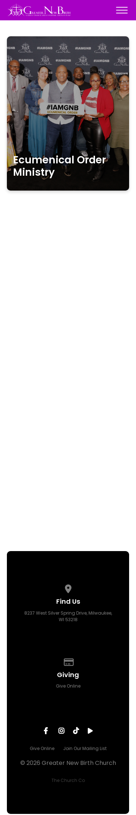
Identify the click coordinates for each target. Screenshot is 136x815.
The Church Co (68, 780)
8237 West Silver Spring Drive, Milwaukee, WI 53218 (68, 616)
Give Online (68, 686)
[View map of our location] (68, 587)
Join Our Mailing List (85, 748)
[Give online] (68, 661)
